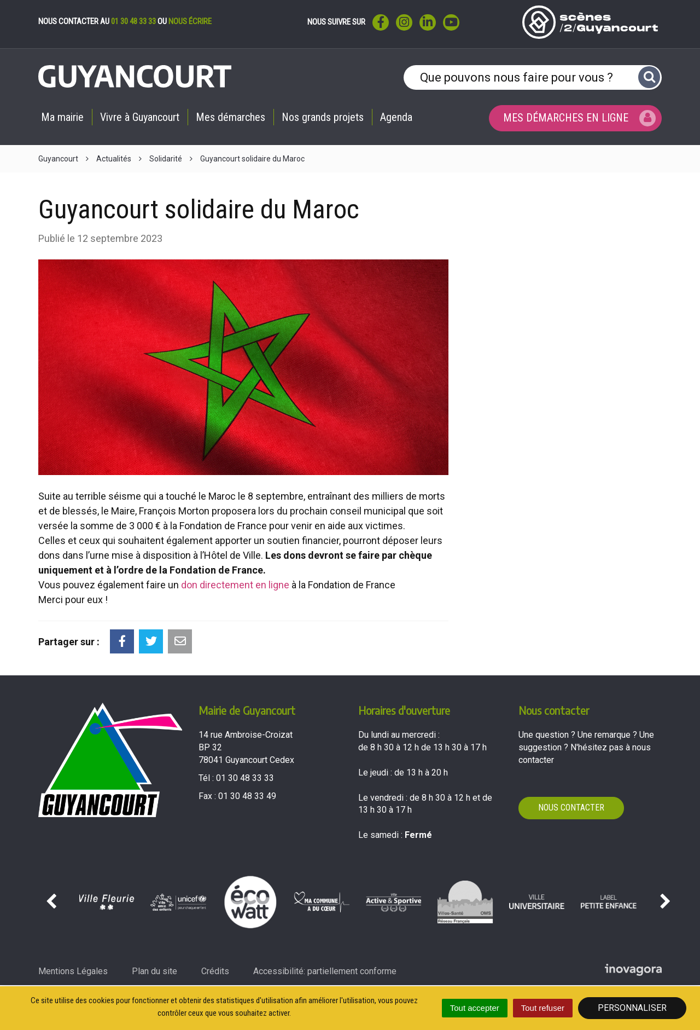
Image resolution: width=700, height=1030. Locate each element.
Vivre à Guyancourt (139, 117)
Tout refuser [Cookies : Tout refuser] (542, 1007)
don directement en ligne (235, 585)
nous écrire (190, 21)
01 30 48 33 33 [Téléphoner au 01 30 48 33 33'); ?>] (245, 778)
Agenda (396, 117)
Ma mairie (62, 117)
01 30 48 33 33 (133, 21)
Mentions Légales (73, 971)
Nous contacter (571, 807)
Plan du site (154, 971)
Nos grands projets (323, 117)
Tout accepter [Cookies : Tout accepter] (474, 1007)
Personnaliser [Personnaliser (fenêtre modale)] (632, 1008)
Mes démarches (230, 117)
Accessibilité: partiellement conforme (324, 971)
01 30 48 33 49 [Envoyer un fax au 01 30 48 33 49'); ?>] (247, 796)
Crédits (215, 971)
